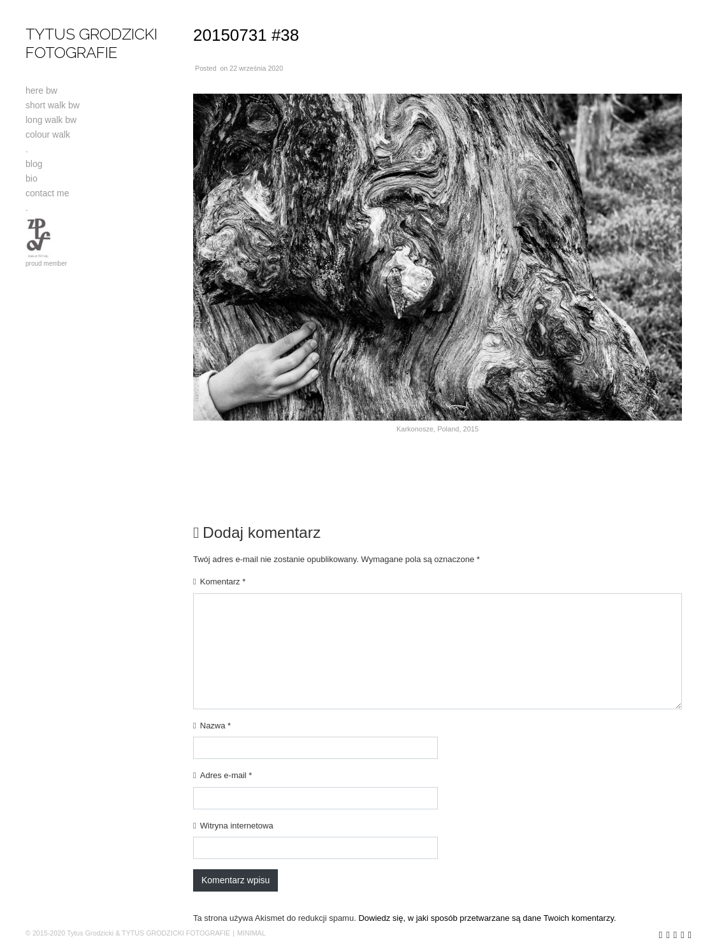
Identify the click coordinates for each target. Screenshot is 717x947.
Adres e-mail (226, 775)
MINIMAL (251, 933)
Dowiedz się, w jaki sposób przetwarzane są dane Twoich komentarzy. (487, 918)
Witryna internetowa (236, 825)
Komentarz (223, 581)
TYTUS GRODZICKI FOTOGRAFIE (91, 43)
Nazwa (215, 725)
